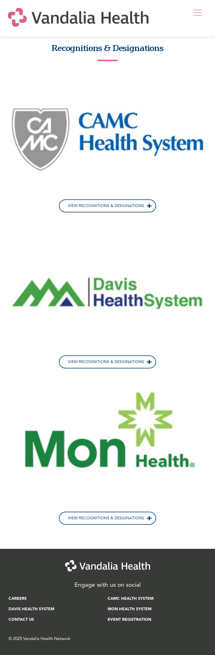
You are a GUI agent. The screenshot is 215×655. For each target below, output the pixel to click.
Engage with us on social (107, 585)
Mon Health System (130, 609)
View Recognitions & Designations (106, 206)
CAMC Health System (131, 599)
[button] (200, 12)
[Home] (78, 30)
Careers (17, 599)
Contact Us (21, 619)
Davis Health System (31, 609)
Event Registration (129, 619)
